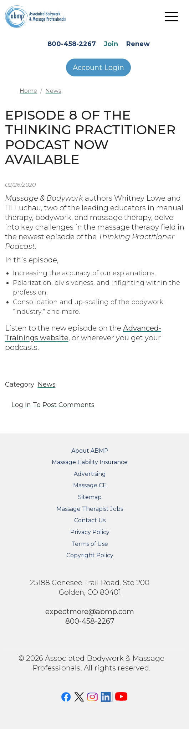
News (53, 90)
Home (28, 90)
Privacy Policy (89, 532)
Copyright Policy (89, 555)
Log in (21, 405)
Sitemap (90, 497)
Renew (138, 44)
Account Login (98, 67)
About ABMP (89, 450)
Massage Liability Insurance (90, 462)
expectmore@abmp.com (89, 611)
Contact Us (90, 520)
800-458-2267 (71, 44)
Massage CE (90, 485)
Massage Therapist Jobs (89, 509)
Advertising (90, 474)
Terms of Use (89, 544)
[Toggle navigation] (171, 16)
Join (111, 44)
